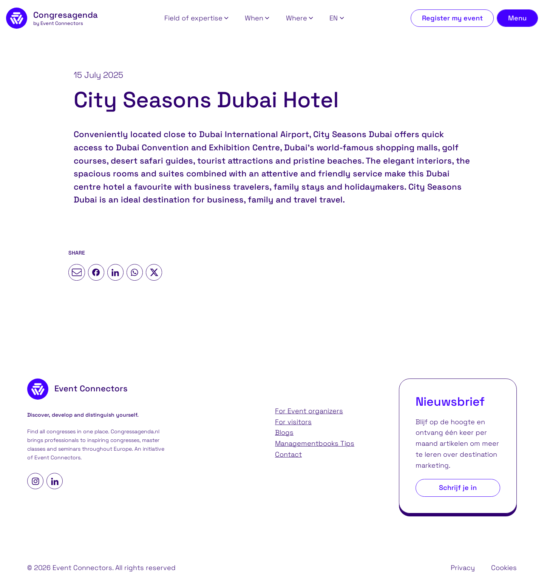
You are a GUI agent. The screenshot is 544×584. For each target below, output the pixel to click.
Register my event (452, 18)
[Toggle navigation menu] (517, 18)
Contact (288, 454)
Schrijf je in (458, 487)
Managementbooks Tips (314, 443)
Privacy (463, 567)
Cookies (504, 567)
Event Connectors (57, 457)
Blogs (284, 432)
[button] (196, 18)
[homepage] (52, 18)
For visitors (293, 421)
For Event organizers (309, 410)
